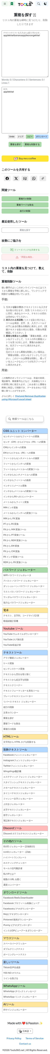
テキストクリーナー (12, 685)
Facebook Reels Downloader (18, 897)
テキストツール (12, 652)
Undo (11, 136)
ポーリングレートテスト (15, 954)
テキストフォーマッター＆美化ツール (21, 690)
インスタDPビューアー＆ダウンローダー (22, 930)
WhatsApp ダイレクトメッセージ (19, 991)
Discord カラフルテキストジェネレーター (23, 833)
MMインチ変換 (10, 507)
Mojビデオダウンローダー (16, 914)
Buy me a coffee (25, 158)
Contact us (25, 1043)
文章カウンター (10, 712)
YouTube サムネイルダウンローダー (20, 634)
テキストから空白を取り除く (17, 674)
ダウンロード (41, 136)
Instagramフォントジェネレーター (20, 760)
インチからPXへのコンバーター (18, 496)
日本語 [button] (24, 1031)
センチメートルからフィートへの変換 (21, 436)
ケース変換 (8, 663)
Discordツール (12, 828)
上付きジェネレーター (13, 804)
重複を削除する (32, 144)
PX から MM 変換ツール (14, 529)
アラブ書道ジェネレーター (16, 657)
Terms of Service (34, 1038)
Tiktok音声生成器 (11, 967)
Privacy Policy (14, 1038)
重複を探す (15, 144)
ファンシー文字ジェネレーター (18, 798)
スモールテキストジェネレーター (19, 787)
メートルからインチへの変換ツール (20, 513)
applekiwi (25, 110)
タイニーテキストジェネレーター (19, 793)
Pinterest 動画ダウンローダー (17, 919)
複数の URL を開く (12, 879)
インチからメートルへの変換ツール (20, 491)
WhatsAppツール (14, 986)
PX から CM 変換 (11, 551)
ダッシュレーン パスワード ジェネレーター (23, 586)
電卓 (6, 610)
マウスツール (11, 938)
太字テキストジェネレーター (17, 809)
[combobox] (25, 419)
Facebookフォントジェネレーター (20, 755)
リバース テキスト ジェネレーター (19, 701)
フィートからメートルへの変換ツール (21, 469)
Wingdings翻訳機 (12, 771)
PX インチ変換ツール (13, 556)
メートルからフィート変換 (16, 502)
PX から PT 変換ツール (14, 535)
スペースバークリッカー (15, 943)
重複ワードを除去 (25, 204)
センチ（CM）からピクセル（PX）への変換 (24, 442)
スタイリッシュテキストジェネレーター (22, 782)
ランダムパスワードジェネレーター (20, 597)
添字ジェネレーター (12, 815)
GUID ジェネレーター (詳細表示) (19, 846)
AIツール (8, 1004)
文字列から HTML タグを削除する (19, 742)
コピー (30, 136)
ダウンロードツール (15, 892)
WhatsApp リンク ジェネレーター (20, 996)
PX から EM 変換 (11, 545)
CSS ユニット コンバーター (20, 431)
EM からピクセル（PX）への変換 (19, 452)
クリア (20, 136)
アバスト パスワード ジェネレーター (20, 580)
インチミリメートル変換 (15, 485)
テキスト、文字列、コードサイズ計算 (21, 615)
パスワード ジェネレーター (19, 570)
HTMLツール (11, 736)
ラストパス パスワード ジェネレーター (21, 591)
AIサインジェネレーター (15, 1009)
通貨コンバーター (11, 884)
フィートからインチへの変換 (17, 463)
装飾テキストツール (15, 749)
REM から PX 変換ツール (15, 562)
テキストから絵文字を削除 (16, 679)
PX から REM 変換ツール (15, 540)
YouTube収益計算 (12, 645)
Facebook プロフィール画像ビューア (21, 903)
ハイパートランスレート (15, 857)
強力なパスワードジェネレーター (19, 602)
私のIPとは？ (9, 873)
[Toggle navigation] (5, 3)
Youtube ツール (13, 628)
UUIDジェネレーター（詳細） (17, 852)
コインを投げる (10, 978)
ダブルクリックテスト (13, 949)
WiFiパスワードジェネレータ (17, 575)
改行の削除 (25, 211)
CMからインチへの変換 (14, 447)
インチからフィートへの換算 (17, 480)
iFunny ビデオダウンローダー (17, 925)
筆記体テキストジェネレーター (18, 820)
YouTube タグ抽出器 (13, 639)
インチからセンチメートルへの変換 (20, 474)
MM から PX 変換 (11, 518)
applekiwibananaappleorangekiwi (25, 53)
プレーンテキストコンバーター (18, 696)
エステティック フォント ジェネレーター (22, 776)
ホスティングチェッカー (15, 863)
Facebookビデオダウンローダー (19, 908)
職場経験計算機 (10, 621)
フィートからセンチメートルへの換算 (21, 458)
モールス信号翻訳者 (12, 868)
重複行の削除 (25, 198)
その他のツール (12, 841)
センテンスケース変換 (13, 668)
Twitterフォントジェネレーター (18, 765)
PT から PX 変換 (11, 524)
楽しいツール (11, 962)
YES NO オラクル (11, 973)
